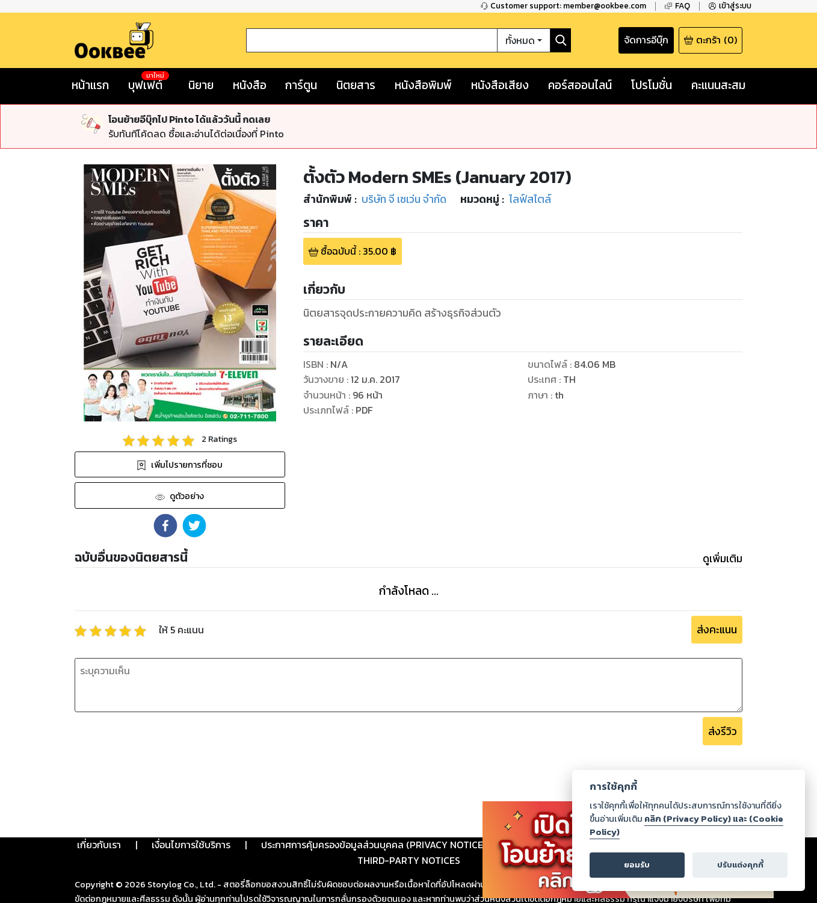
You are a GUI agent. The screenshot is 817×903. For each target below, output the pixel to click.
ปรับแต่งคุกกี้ (740, 864)
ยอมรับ (637, 864)
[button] (165, 526)
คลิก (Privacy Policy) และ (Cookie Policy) (686, 825)
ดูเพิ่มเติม (722, 558)
